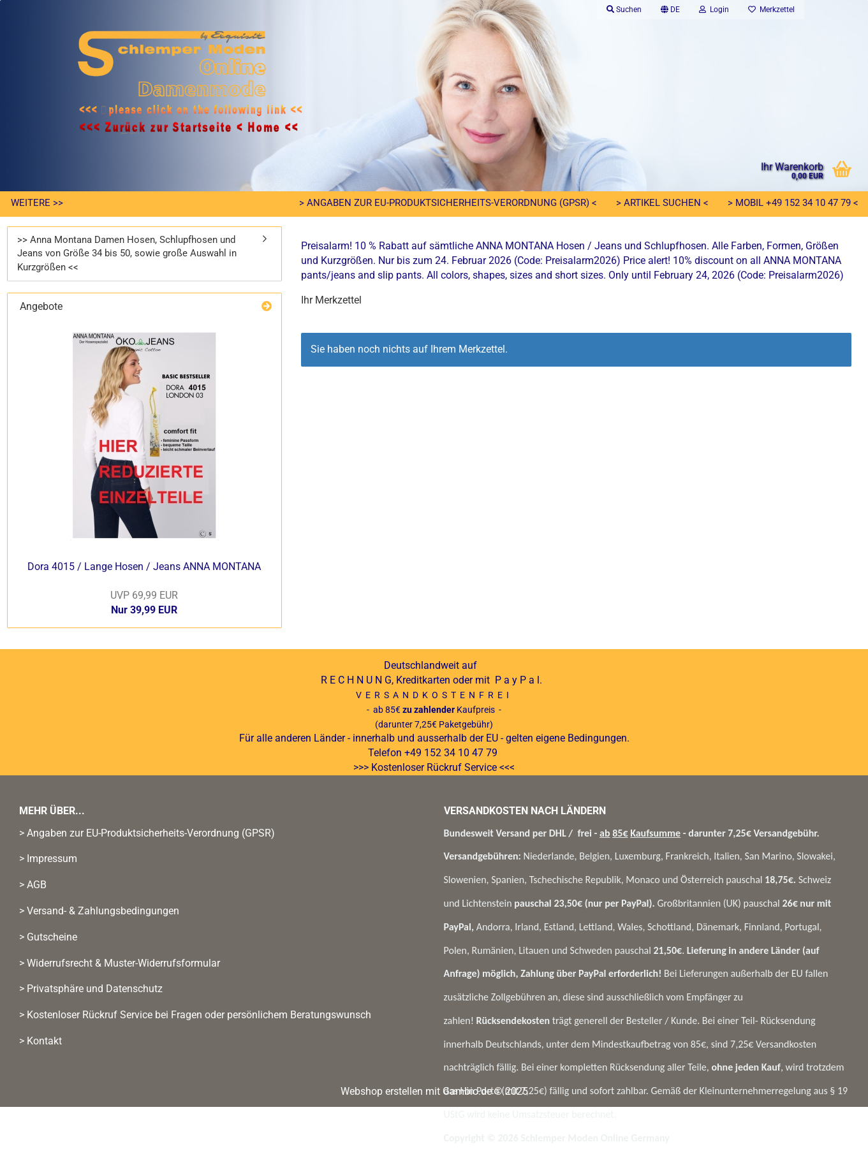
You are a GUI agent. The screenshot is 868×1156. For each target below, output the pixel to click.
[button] (670, 9)
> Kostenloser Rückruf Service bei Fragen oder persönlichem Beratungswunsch (195, 1015)
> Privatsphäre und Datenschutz (91, 989)
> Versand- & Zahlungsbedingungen (99, 911)
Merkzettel (771, 9)
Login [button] (714, 9)
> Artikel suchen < (662, 203)
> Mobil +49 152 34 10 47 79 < (793, 203)
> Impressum (48, 858)
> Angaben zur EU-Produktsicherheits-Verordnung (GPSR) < (448, 203)
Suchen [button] (624, 9)
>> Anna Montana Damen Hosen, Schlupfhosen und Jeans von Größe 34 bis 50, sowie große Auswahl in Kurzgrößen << (127, 253)
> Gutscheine (48, 937)
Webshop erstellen (382, 1091)
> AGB (33, 885)
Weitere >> (37, 203)
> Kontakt (40, 1041)
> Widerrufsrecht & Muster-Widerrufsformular (119, 963)
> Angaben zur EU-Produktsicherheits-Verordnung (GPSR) (147, 833)
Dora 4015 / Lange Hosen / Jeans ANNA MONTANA (144, 566)
